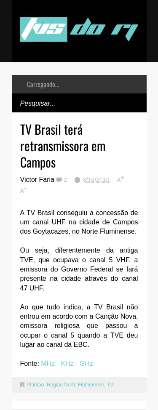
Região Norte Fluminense (75, 385)
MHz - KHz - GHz (67, 363)
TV (110, 385)
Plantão (35, 385)
